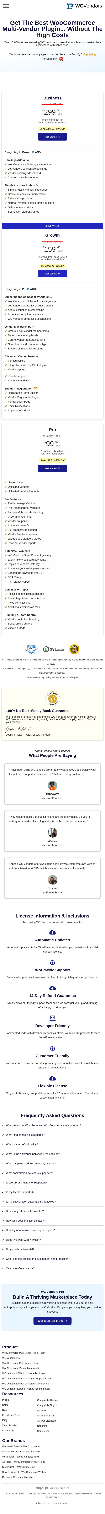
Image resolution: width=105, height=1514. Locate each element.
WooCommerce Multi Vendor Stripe (20, 1363)
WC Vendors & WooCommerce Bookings (23, 1373)
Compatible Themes (47, 1400)
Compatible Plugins (47, 1405)
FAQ (4, 1420)
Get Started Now (50, 1321)
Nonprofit (42, 1426)
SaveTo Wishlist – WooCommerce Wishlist (24, 1472)
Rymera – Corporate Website (17, 1477)
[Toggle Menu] (6, 6)
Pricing (5, 1400)
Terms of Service (61, 1503)
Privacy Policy (42, 1503)
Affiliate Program (45, 1415)
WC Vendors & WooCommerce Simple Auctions (27, 1378)
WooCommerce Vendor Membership (21, 1368)
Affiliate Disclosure (46, 1421)
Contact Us (43, 1431)
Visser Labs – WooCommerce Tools (20, 1456)
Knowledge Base (11, 1415)
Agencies (42, 1410)
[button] (52, 1125)
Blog (4, 1410)
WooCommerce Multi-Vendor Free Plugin (23, 1353)
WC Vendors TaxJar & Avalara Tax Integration (26, 1389)
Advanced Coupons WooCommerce (21, 1451)
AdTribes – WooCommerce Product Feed (23, 1462)
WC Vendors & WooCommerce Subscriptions (25, 1383)
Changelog (8, 1430)
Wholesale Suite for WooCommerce (21, 1446)
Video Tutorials (10, 1425)
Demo (5, 1405)
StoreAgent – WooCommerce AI (19, 1467)
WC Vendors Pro (11, 1358)
